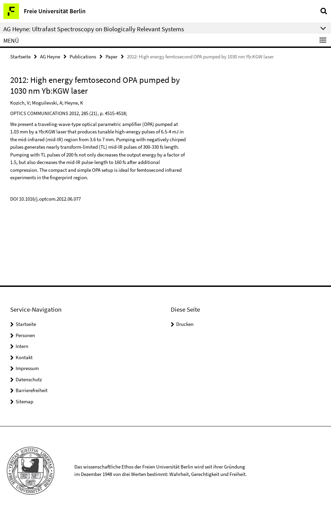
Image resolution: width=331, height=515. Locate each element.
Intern (22, 346)
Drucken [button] (185, 324)
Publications (83, 56)
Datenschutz (29, 379)
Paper (111, 56)
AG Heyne (50, 56)
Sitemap (24, 401)
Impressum (27, 368)
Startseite (20, 56)
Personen (25, 335)
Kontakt (24, 357)
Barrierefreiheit (32, 390)
